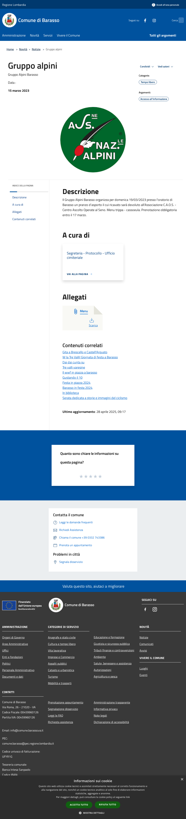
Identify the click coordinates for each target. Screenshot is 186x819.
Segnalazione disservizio (63, 709)
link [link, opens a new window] (128, 797)
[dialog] (93, 797)
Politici (6, 663)
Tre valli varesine (73, 367)
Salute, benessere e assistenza (113, 663)
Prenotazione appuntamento (65, 702)
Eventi (143, 675)
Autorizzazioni (102, 670)
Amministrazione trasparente (112, 702)
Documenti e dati (12, 676)
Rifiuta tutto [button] (107, 804)
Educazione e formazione (109, 637)
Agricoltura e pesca (105, 676)
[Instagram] (147, 20)
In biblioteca (70, 392)
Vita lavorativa (57, 650)
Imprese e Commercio (61, 657)
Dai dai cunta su (73, 362)
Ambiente (100, 657)
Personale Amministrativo (18, 670)
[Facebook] (138, 20)
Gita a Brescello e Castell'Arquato (84, 352)
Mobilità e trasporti (60, 683)
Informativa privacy (106, 709)
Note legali (100, 715)
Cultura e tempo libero (62, 644)
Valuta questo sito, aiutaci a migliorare (93, 586)
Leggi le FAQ (55, 715)
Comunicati (146, 644)
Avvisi (143, 650)
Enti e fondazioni (12, 657)
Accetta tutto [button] (79, 804)
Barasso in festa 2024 (77, 387)
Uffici (5, 650)
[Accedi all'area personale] (165, 5)
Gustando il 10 (72, 377)
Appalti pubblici (57, 663)
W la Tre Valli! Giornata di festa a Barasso (90, 357)
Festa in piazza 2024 (76, 382)
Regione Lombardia (14, 5)
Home (10, 49)
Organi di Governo (13, 637)
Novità (23, 49)
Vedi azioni (166, 66)
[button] (93, 813)
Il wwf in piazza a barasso (79, 372)
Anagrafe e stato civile (62, 637)
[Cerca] (179, 20)
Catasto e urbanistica (61, 670)
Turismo (53, 676)
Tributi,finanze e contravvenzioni (114, 650)
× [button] (182, 779)
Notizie (36, 49)
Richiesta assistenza (60, 722)
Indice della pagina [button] (22, 185)
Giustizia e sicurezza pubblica (112, 644)
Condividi (147, 66)
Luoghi (144, 668)
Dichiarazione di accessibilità (111, 722)
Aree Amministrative (15, 644)
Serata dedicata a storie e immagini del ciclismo (94, 397)
